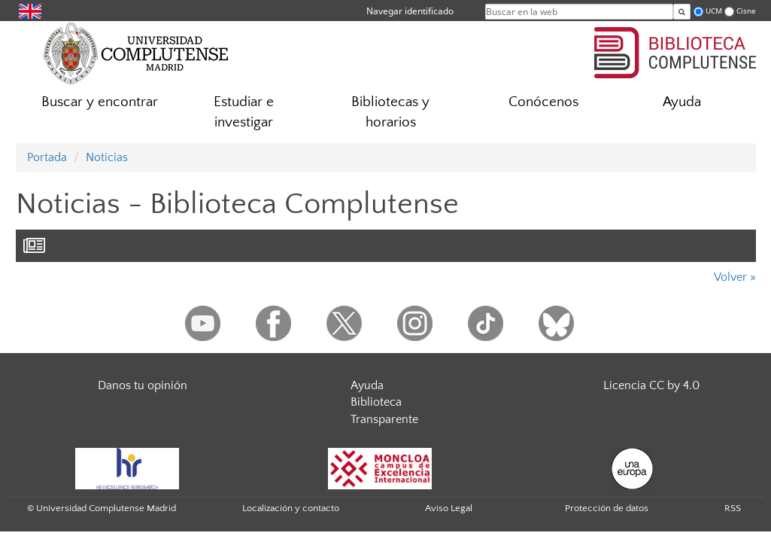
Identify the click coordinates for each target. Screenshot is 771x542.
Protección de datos (606, 508)
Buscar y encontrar (99, 102)
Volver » (735, 277)
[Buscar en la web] (682, 12)
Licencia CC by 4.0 (651, 385)
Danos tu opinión (142, 385)
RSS (732, 508)
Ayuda (682, 102)
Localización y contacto (290, 508)
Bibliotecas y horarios (390, 112)
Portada (47, 157)
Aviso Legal (448, 508)
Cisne (746, 11)
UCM (714, 11)
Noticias (107, 157)
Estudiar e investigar (244, 112)
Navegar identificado (410, 11)
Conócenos (543, 102)
